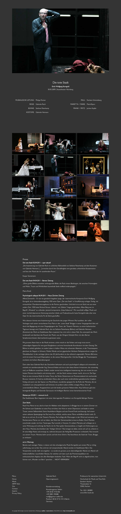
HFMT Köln (16, 484)
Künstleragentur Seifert (54, 490)
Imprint (14, 491)
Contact (15, 489)
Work (14, 482)
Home (14, 479)
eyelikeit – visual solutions (47, 511)
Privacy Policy (17, 493)
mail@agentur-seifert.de (54, 497)
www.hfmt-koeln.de (87, 493)
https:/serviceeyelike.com (69, 511)
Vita (13, 486)
